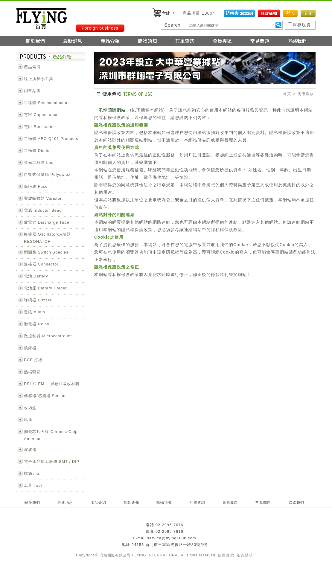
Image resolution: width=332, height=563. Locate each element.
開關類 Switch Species (46, 252)
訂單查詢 (197, 503)
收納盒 (30, 407)
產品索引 (32, 67)
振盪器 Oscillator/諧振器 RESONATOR (47, 238)
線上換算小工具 (38, 79)
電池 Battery (36, 276)
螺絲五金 (32, 473)
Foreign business (100, 28)
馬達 (28, 419)
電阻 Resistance (40, 126)
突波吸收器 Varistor (43, 198)
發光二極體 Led (39, 162)
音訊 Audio (34, 312)
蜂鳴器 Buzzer (38, 300)
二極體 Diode (37, 150)
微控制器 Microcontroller (48, 336)
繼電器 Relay (36, 324)
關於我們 (32, 503)
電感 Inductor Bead (43, 210)
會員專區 (230, 503)
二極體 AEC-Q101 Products (51, 138)
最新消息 (65, 503)
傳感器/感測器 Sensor (45, 395)
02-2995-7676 (169, 525)
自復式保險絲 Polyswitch (48, 174)
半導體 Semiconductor (46, 102)
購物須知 (164, 503)
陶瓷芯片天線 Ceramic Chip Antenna (50, 435)
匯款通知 (131, 503)
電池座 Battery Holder (45, 288)
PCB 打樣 (33, 360)
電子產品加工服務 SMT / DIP (51, 461)
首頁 (287, 94)
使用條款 (226, 555)
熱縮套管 (32, 372)
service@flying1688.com (171, 538)
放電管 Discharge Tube (46, 222)
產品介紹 (98, 503)
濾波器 (30, 449)
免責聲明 (244, 555)
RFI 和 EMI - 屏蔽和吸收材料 (52, 384)
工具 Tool (33, 485)
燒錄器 (30, 348)
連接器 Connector (41, 264)
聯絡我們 (296, 503)
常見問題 (263, 503)
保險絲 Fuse (36, 186)
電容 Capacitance (41, 114)
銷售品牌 (32, 91)
